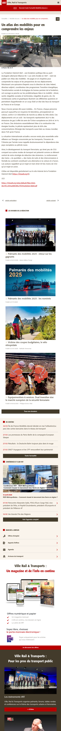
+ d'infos (30, 709)
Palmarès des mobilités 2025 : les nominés (29, 299)
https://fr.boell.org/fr (21, 174)
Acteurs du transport (15, 556)
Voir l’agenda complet (30, 519)
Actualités (4, 19)
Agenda (11, 549)
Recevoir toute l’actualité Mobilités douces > (33, 8)
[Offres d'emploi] (57, 536)
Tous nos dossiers (30, 411)
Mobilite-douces (14, 19)
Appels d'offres (13, 543)
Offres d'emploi (13, 536)
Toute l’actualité (30, 456)
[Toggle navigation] (58, 2)
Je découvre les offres (31, 647)
